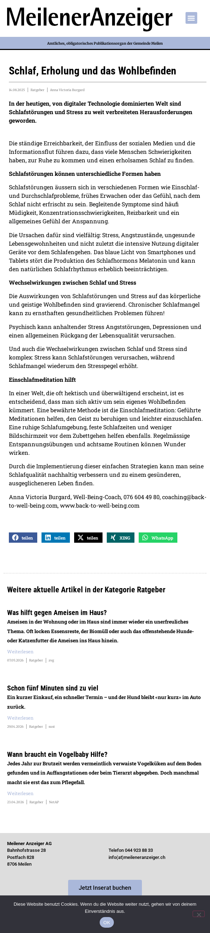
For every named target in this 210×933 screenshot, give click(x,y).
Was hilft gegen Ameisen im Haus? (57, 612)
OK (106, 922)
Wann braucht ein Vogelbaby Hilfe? (57, 754)
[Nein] (199, 914)
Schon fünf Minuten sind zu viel (52, 688)
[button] (191, 18)
